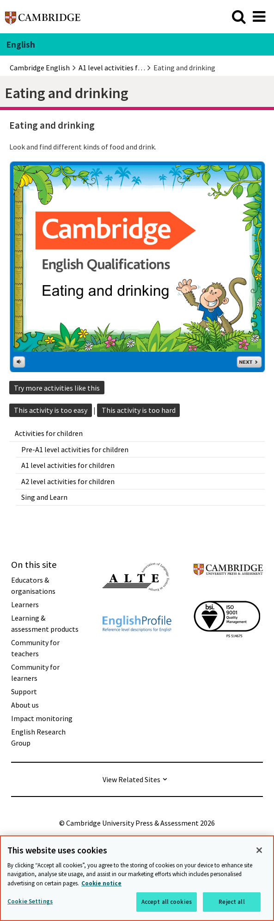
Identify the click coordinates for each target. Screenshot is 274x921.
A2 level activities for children (68, 481)
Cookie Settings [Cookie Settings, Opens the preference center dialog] (30, 901)
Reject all (231, 902)
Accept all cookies (166, 902)
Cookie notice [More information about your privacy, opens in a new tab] (101, 883)
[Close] (259, 850)
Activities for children (49, 433)
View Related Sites (131, 779)
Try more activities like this (57, 387)
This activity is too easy (50, 410)
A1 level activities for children (68, 465)
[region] (137, 878)
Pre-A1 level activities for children (74, 449)
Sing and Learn (44, 497)
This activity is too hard (139, 410)
